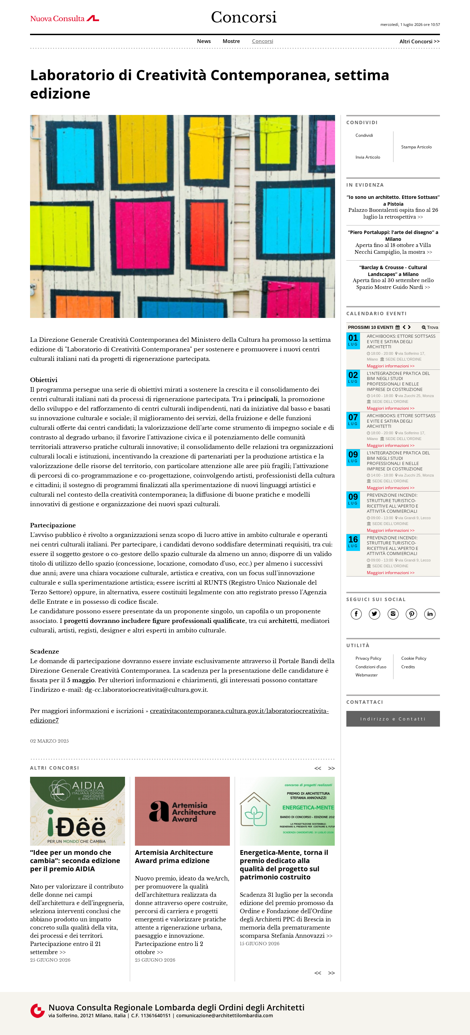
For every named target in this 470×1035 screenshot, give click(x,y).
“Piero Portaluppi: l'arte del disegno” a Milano (393, 235)
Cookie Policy (413, 658)
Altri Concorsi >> (420, 41)
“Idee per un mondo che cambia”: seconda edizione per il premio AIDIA (75, 860)
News (204, 41)
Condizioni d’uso (371, 667)
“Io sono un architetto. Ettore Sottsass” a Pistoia (393, 200)
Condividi (364, 135)
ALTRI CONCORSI (55, 767)
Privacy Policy (368, 658)
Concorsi (244, 17)
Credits (408, 667)
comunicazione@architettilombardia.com (224, 1015)
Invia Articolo (368, 157)
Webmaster (367, 675)
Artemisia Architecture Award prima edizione (174, 856)
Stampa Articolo (416, 147)
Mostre (231, 41)
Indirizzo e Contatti (393, 719)
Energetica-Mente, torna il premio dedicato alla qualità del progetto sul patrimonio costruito (284, 864)
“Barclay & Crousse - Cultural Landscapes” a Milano (393, 270)
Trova (432, 327)
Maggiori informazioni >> (391, 365)
